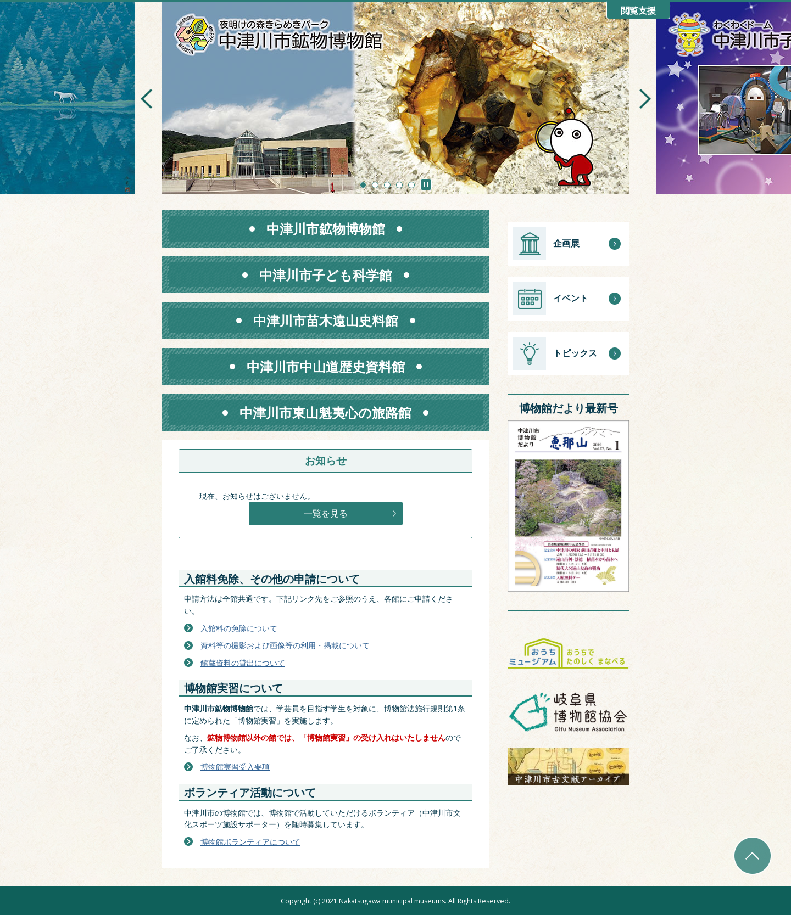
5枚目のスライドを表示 (411, 185)
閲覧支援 (638, 10)
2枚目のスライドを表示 (375, 185)
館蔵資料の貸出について (242, 663)
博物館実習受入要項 (235, 766)
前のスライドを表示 (146, 99)
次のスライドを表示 (645, 99)
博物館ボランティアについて (250, 842)
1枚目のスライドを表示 (363, 185)
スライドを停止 (426, 184)
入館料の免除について (238, 628)
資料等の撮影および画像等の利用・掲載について (285, 645)
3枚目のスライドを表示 (387, 185)
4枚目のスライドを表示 (399, 185)
